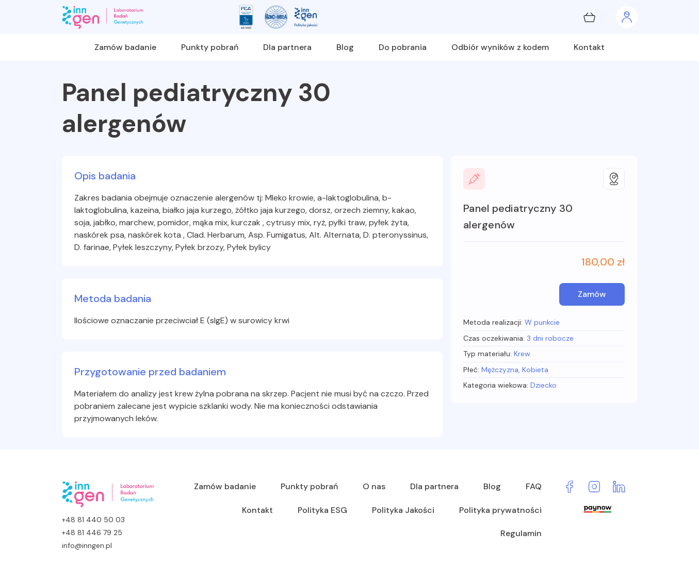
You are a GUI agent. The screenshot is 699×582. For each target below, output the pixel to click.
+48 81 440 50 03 (93, 519)
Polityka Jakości (403, 510)
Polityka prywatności (500, 510)
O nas (374, 486)
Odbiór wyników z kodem (500, 47)
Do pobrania (403, 47)
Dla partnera (287, 47)
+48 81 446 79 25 (92, 532)
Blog (345, 47)
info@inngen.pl (87, 545)
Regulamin (521, 533)
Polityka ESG (322, 510)
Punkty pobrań (209, 47)
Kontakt (589, 47)
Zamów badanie (125, 47)
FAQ (534, 486)
